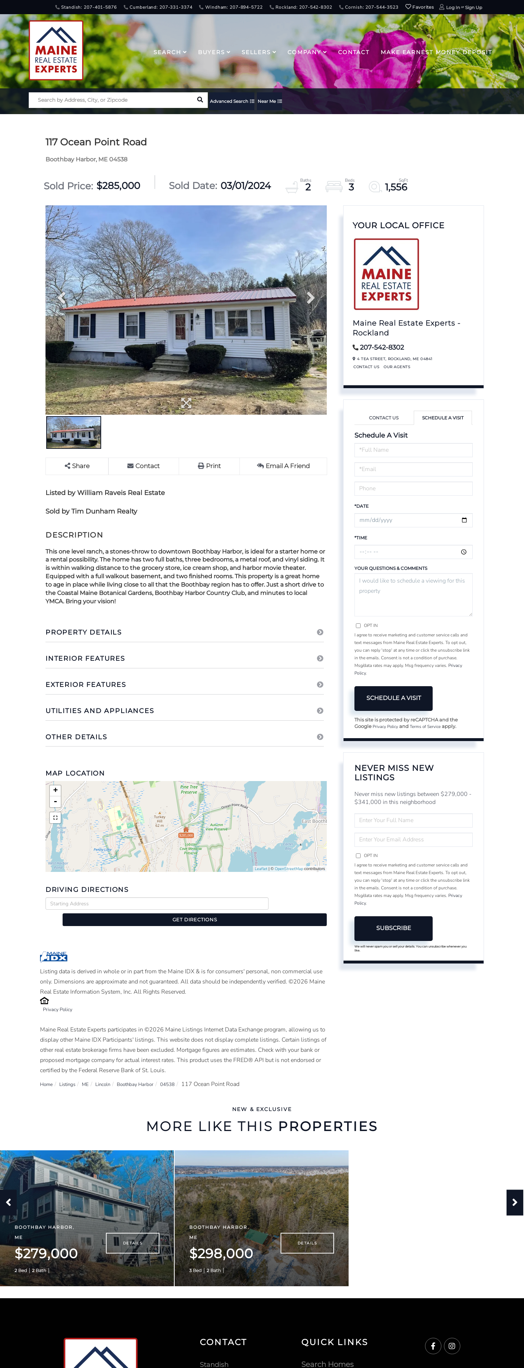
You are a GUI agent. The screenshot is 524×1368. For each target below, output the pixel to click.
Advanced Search (240, 102)
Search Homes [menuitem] (327, 1356)
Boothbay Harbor (151, 1072)
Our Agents (397, 367)
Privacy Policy (60, 997)
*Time (360, 537)
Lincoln (113, 1072)
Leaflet (261, 869)
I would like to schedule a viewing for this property (413, 594)
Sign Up (473, 7)
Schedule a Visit (443, 418)
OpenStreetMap (289, 869)
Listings (72, 1072)
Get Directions (299, 904)
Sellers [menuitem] (256, 52)
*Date (361, 506)
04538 (189, 1072)
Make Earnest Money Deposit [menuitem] (436, 52)
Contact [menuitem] (354, 52)
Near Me (287, 102)
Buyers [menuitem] (211, 52)
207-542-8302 (382, 347)
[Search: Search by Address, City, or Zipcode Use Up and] (110, 102)
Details (132, 1235)
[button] (200, 102)
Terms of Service (430, 727)
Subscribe (393, 928)
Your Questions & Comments (390, 568)
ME (93, 1072)
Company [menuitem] (304, 52)
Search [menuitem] (167, 52)
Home (48, 1072)
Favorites (419, 7)
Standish (215, 1356)
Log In (453, 7)
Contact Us (366, 367)
